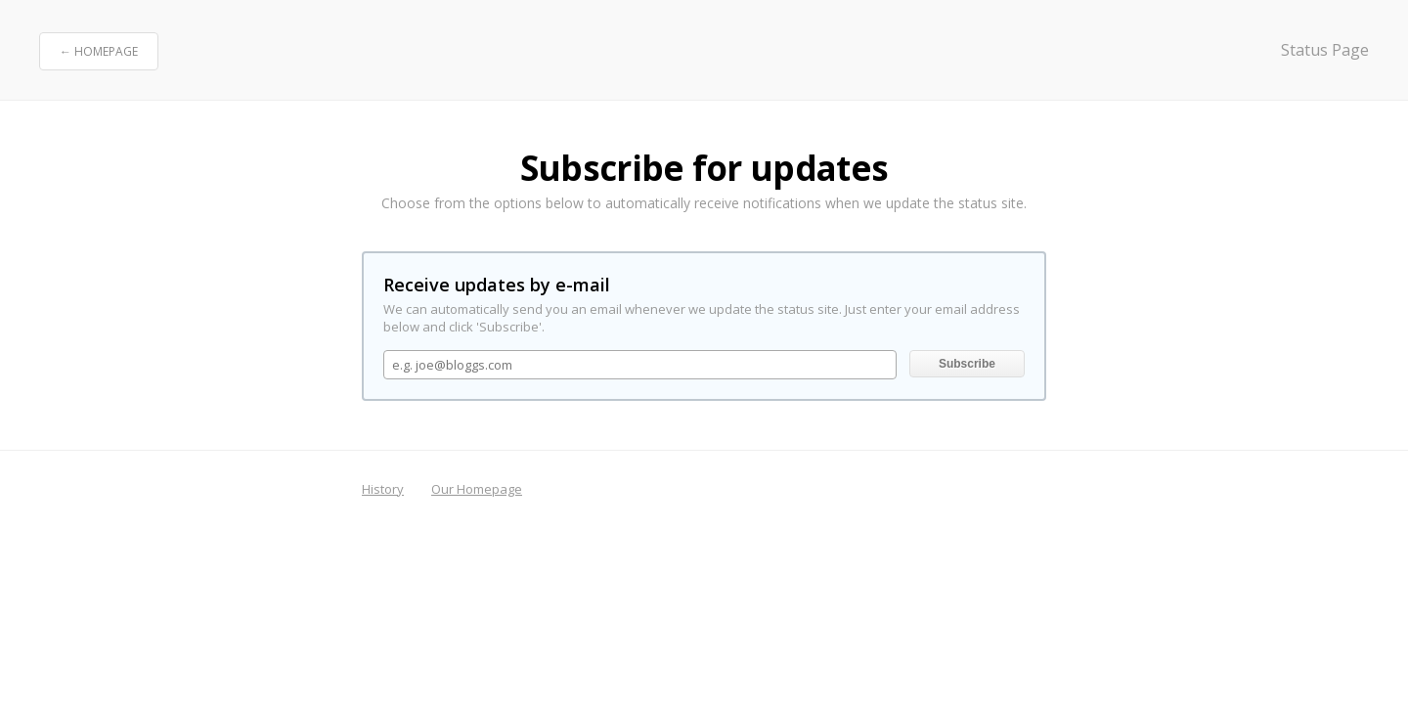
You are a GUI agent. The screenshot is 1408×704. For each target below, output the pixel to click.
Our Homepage (476, 489)
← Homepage (99, 51)
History (383, 489)
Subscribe (967, 364)
